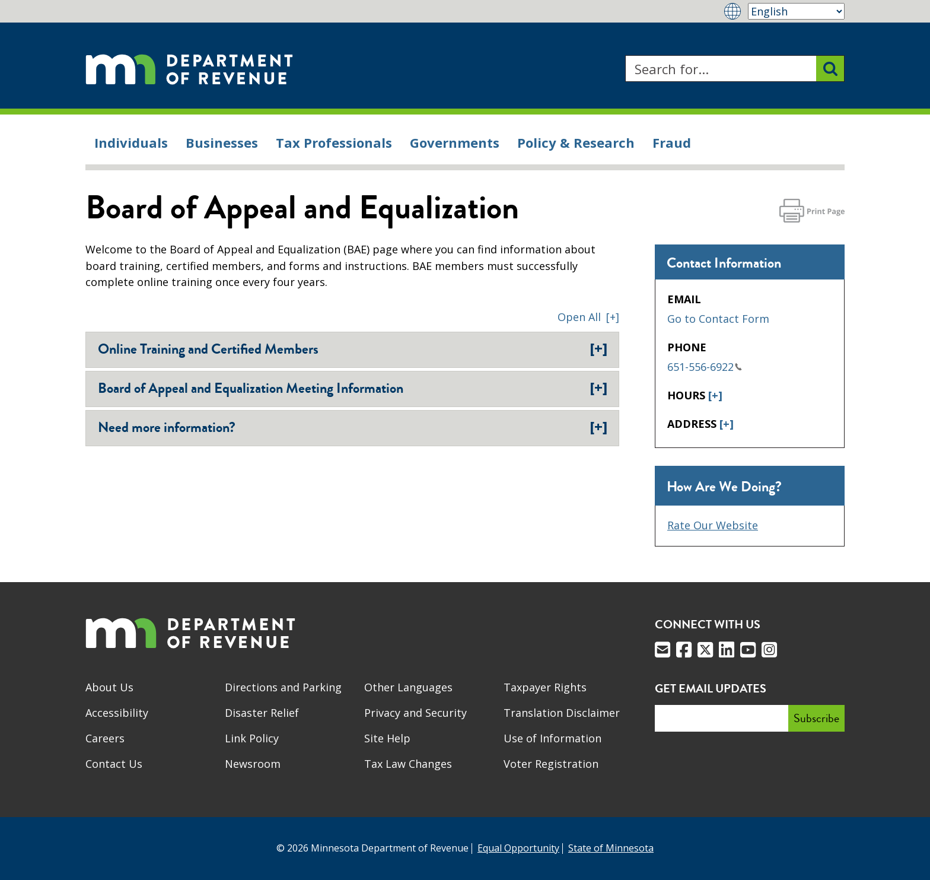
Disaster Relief (262, 713)
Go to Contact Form (718, 319)
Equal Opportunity (518, 847)
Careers (105, 738)
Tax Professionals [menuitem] (334, 142)
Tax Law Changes (408, 764)
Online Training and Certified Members (352, 349)
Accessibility (116, 713)
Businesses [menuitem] (222, 142)
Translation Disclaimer (562, 713)
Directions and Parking (283, 687)
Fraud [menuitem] (671, 142)
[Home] (189, 68)
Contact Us (113, 764)
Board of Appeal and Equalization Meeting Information (352, 388)
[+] (715, 395)
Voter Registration (551, 764)
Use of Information (552, 738)
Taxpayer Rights (545, 687)
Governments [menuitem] (454, 142)
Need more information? (352, 427)
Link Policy (252, 738)
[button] (588, 317)
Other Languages (408, 687)
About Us (109, 687)
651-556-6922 (704, 367)
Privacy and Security (415, 713)
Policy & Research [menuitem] (576, 142)
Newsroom (253, 764)
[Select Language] (796, 11)
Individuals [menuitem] (131, 142)
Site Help (387, 738)
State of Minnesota (611, 847)
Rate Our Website (712, 525)
